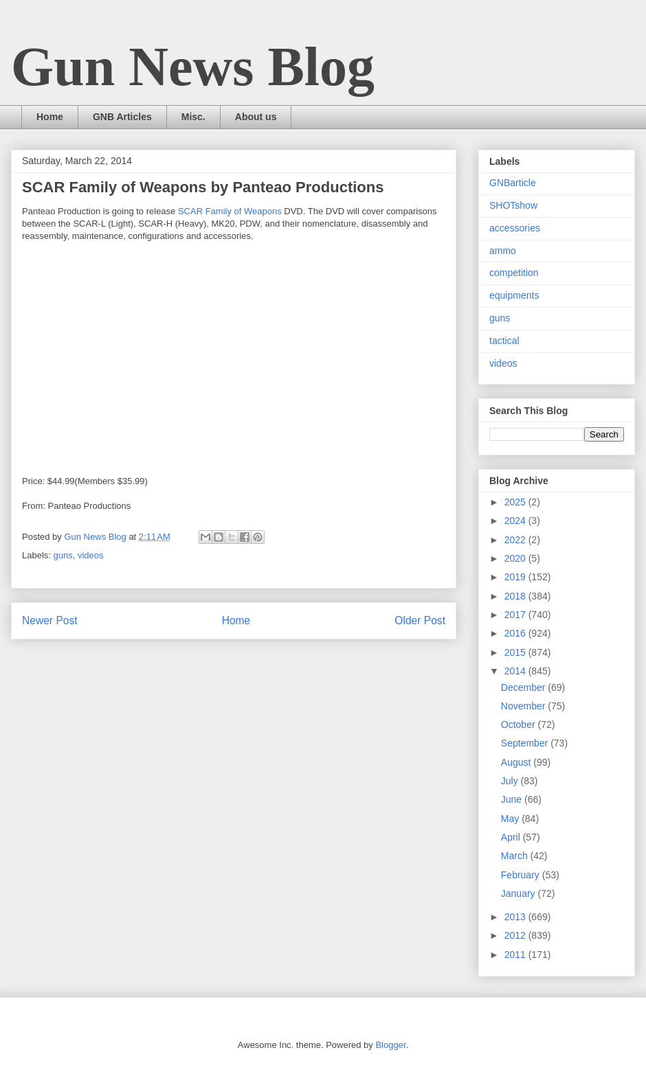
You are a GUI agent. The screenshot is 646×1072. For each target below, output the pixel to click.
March (516, 855)
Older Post (419, 620)
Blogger (390, 1045)
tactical (504, 340)
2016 (516, 633)
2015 (516, 652)
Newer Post (50, 620)
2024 (516, 520)
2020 (516, 558)
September (525, 743)
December (524, 687)
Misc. (193, 116)
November (524, 705)
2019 (516, 576)
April (512, 837)
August (517, 762)
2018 (516, 596)
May (511, 818)
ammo (502, 250)
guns (63, 555)
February (521, 874)
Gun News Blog (193, 66)
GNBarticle (512, 182)
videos (91, 555)
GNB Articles (122, 116)
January (519, 893)
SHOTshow (513, 205)
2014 (516, 670)
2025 (516, 502)
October (519, 724)
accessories (514, 228)
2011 (516, 954)
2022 (516, 539)
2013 (516, 916)
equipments (514, 295)
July (511, 780)
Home (49, 116)
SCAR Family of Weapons (230, 211)
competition (514, 272)
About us (256, 116)
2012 (516, 935)
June (512, 799)
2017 (516, 614)
